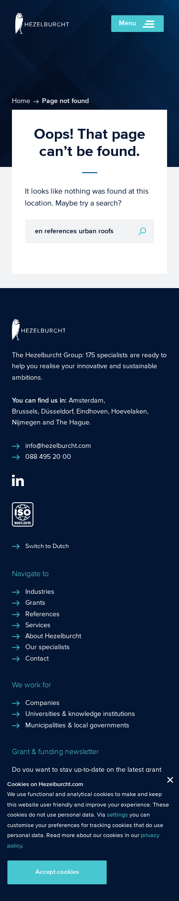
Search (142, 231)
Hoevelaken (129, 411)
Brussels (25, 411)
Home (21, 101)
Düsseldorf (57, 411)
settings (117, 814)
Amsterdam (86, 400)
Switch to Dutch (47, 546)
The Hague (72, 422)
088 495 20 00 (48, 457)
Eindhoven (92, 411)
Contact (37, 659)
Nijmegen (26, 422)
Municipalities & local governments (77, 725)
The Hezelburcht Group (47, 355)
